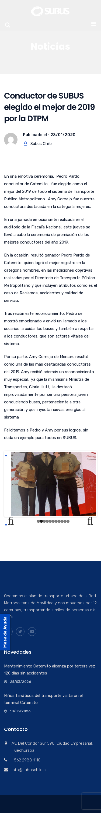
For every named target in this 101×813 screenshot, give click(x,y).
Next (87, 521)
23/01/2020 (62, 134)
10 (65, 521)
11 (68, 521)
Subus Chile (41, 143)
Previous (13, 521)
